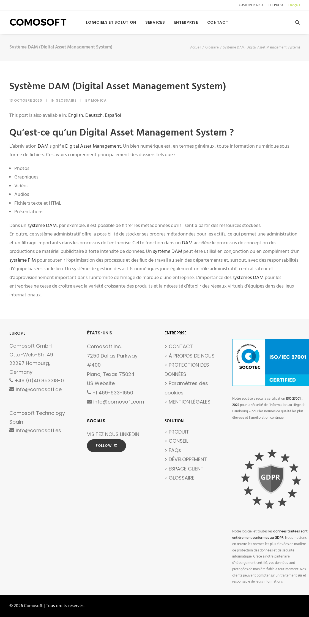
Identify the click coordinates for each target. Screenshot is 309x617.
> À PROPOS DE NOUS (190, 355)
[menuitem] (252, 5)
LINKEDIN (129, 434)
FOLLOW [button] (106, 445)
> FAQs (173, 450)
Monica (99, 100)
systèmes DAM (248, 278)
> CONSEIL (176, 440)
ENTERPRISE (186, 22)
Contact (217, 22)
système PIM (22, 260)
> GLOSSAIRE (180, 477)
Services (155, 22)
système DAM (42, 226)
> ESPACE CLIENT (184, 468)
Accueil (195, 47)
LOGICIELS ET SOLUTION (111, 22)
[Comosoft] (38, 22)
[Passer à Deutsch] (94, 115)
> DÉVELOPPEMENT (186, 459)
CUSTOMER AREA (251, 5)
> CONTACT (179, 346)
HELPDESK (276, 5)
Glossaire (212, 47)
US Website (101, 383)
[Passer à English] (75, 115)
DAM (43, 146)
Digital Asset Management (93, 146)
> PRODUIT (177, 431)
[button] (297, 22)
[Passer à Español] (113, 115)
